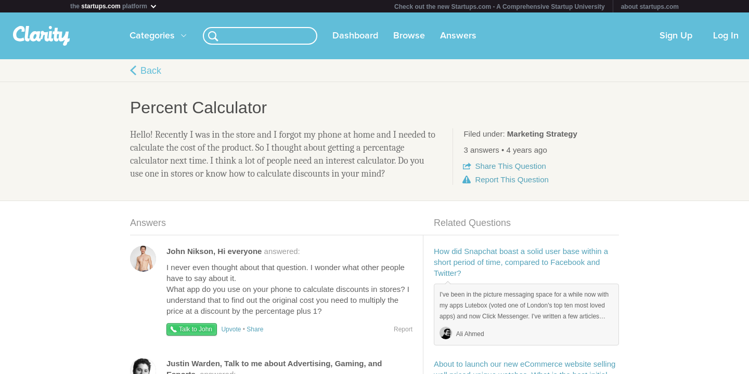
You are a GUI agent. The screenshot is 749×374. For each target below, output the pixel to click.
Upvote (231, 329)
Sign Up (676, 36)
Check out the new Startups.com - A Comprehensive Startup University (499, 6)
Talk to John (195, 329)
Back (150, 70)
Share (510, 166)
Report (511, 179)
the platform (114, 6)
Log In (726, 36)
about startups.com (650, 6)
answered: (233, 251)
